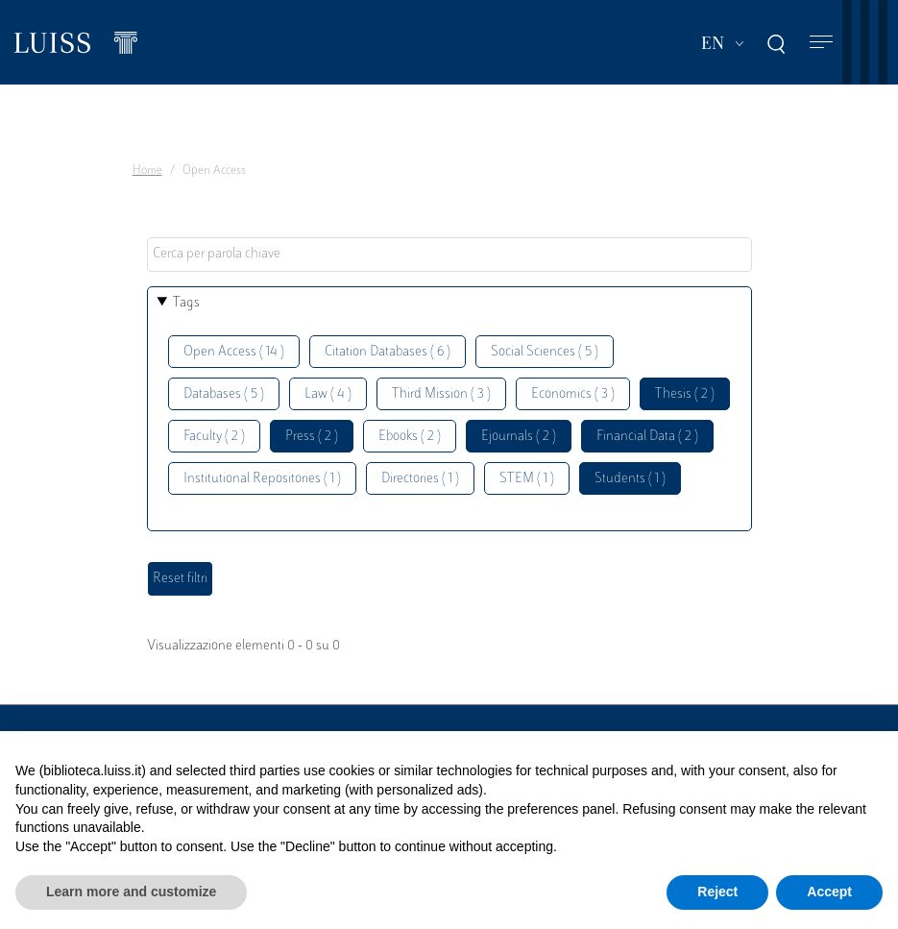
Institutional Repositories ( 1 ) (262, 479)
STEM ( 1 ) (526, 479)
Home (147, 171)
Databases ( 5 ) (223, 394)
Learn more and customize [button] (131, 891)
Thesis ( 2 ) (685, 394)
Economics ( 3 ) (573, 394)
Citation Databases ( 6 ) (387, 352)
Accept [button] (829, 891)
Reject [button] (717, 891)
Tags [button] (186, 303)
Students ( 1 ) (630, 479)
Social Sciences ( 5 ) (544, 352)
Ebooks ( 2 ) (409, 436)
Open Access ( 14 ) (233, 352)
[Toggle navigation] (821, 43)
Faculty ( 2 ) (214, 436)
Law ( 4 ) (328, 394)
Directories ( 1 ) (420, 479)
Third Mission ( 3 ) (441, 394)
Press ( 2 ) (311, 436)
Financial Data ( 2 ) (647, 436)
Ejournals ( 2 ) (518, 436)
